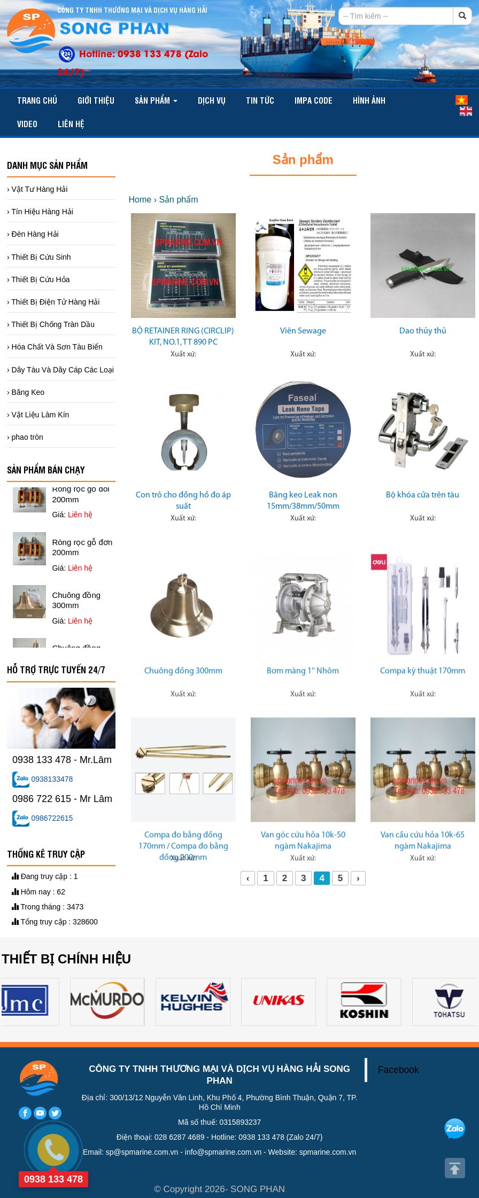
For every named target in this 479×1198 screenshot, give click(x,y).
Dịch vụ (212, 100)
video (27, 123)
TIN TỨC (260, 100)
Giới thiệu (96, 100)
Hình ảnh (369, 100)
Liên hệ (71, 123)
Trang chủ (37, 100)
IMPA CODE (314, 100)
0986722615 (42, 818)
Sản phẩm (156, 100)
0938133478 (42, 779)
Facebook (398, 1069)
